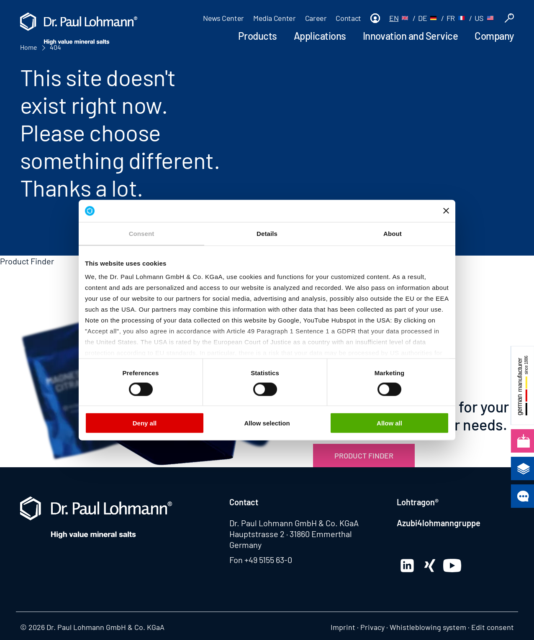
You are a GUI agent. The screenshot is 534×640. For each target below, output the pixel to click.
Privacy (372, 627)
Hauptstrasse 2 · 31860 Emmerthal (290, 534)
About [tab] (392, 233)
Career (316, 18)
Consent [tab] (141, 233)
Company (494, 36)
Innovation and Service (410, 36)
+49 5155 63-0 (268, 560)
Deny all (145, 422)
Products (257, 36)
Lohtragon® (418, 502)
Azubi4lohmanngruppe (438, 523)
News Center (223, 18)
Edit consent (492, 627)
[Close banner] (446, 211)
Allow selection (267, 422)
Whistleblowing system (428, 627)
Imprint (343, 627)
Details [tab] (267, 233)
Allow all (389, 422)
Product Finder (363, 455)
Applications (320, 36)
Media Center (274, 18)
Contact (348, 18)
